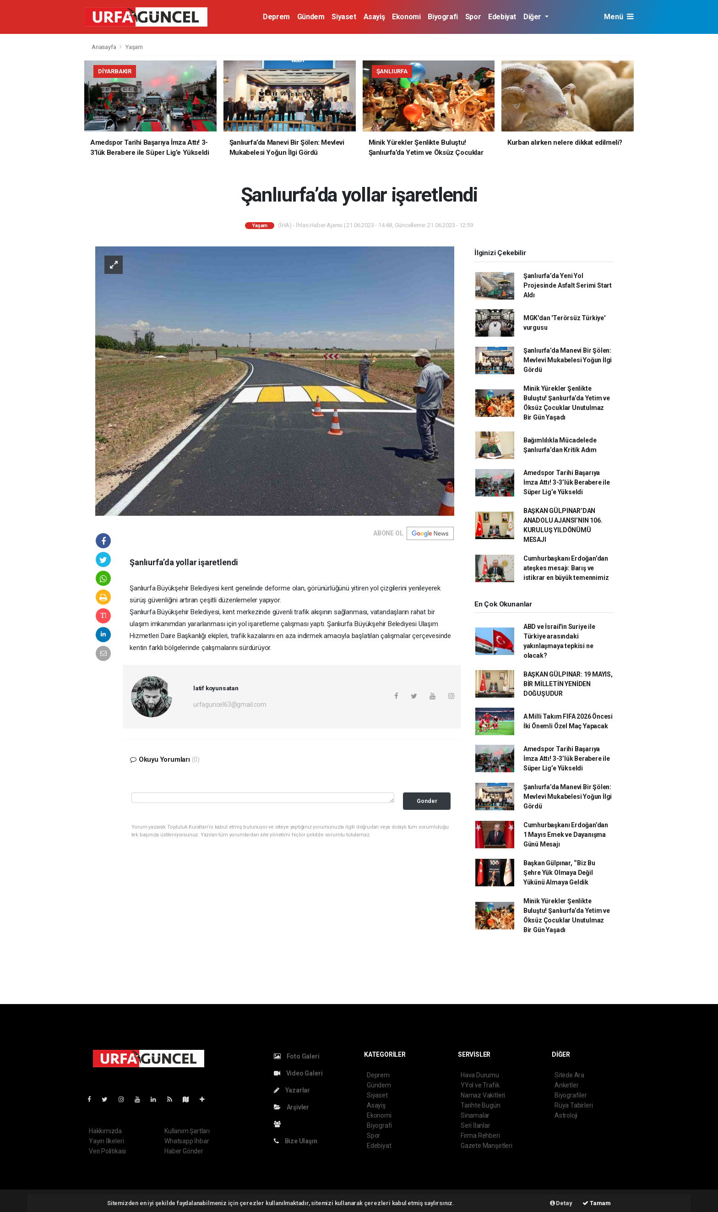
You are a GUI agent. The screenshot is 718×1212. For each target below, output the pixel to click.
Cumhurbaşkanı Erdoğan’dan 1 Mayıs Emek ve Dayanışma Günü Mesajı (565, 834)
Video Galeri (298, 1073)
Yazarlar (292, 1090)
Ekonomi (406, 16)
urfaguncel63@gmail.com (230, 704)
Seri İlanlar (475, 1125)
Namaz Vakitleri (483, 1095)
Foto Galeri (297, 1056)
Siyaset (344, 16)
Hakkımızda (105, 1131)
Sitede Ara (569, 1075)
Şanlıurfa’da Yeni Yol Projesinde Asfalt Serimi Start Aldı (567, 285)
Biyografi (442, 16)
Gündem (311, 16)
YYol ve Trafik (480, 1085)
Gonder (427, 800)
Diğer (533, 16)
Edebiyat (502, 16)
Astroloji (566, 1115)
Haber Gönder (183, 1151)
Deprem (276, 16)
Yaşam (134, 47)
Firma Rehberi (480, 1135)
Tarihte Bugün (480, 1105)
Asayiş (374, 16)
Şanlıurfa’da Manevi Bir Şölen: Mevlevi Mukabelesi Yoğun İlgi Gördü (567, 360)
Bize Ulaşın (295, 1141)
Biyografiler (571, 1095)
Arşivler (291, 1107)
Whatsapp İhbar (186, 1141)
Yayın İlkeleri (106, 1141)
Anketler (566, 1085)
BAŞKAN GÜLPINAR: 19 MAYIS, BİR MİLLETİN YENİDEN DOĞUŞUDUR (568, 684)
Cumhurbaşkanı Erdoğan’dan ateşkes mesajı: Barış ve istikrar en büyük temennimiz (566, 568)
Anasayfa (104, 47)
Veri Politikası (107, 1151)
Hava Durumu (480, 1075)
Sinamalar (475, 1115)
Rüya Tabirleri (574, 1105)
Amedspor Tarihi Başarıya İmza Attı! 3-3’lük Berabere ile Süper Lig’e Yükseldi (566, 482)
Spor (473, 16)
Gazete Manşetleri (486, 1145)
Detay (561, 1203)
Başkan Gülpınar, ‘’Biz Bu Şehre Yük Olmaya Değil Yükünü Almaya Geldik (559, 872)
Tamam (596, 1203)
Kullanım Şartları (187, 1131)
